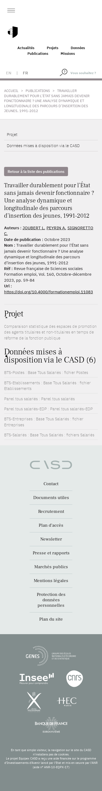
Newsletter (51, 539)
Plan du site (51, 619)
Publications (37, 54)
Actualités (25, 48)
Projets (52, 48)
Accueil (11, 90)
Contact (51, 484)
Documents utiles (51, 498)
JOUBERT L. (34, 227)
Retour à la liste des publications (36, 171)
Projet (12, 134)
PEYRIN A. (56, 227)
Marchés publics (51, 567)
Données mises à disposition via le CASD (43, 145)
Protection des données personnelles (51, 600)
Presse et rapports (51, 553)
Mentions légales (51, 581)
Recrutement (51, 511)
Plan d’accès (51, 525)
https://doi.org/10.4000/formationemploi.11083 (48, 291)
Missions (68, 54)
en (8, 72)
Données (78, 48)
